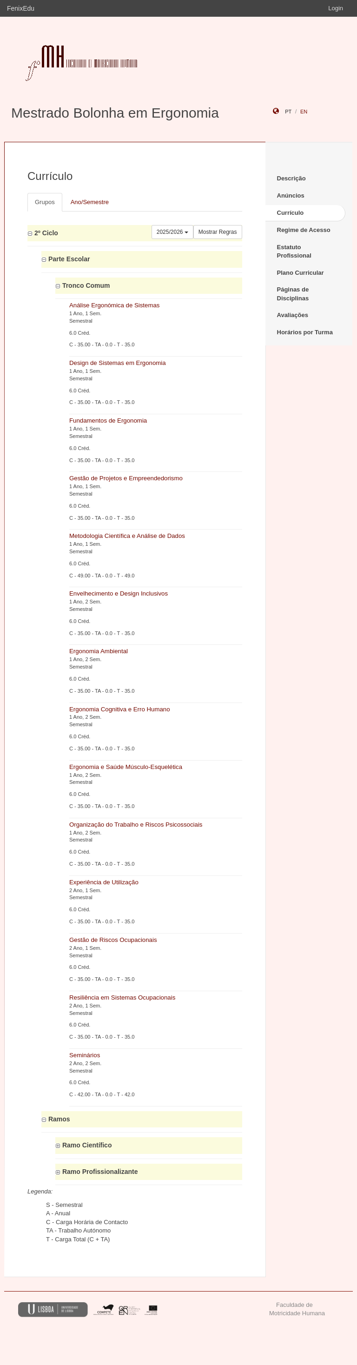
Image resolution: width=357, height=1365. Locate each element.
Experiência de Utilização (104, 882)
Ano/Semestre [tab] (90, 202)
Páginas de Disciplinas (293, 294)
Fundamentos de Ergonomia (108, 420)
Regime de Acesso (304, 229)
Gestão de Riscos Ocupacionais (113, 939)
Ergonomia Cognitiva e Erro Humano (119, 709)
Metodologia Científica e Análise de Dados (127, 535)
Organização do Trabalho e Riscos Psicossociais (136, 824)
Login (335, 8)
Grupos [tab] (45, 202)
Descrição (291, 178)
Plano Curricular (300, 272)
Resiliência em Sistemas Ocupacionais (122, 997)
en (303, 111)
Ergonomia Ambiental (98, 651)
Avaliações (292, 314)
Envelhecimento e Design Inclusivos (118, 593)
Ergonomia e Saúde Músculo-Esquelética (125, 766)
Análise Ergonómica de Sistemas (114, 305)
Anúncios (290, 195)
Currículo (290, 212)
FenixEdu (20, 8)
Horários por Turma (305, 332)
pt (288, 111)
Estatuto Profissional (294, 251)
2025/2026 (172, 232)
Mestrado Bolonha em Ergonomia (115, 112)
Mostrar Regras (217, 232)
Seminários (84, 1055)
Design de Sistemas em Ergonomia (117, 362)
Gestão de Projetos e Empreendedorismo (126, 478)
